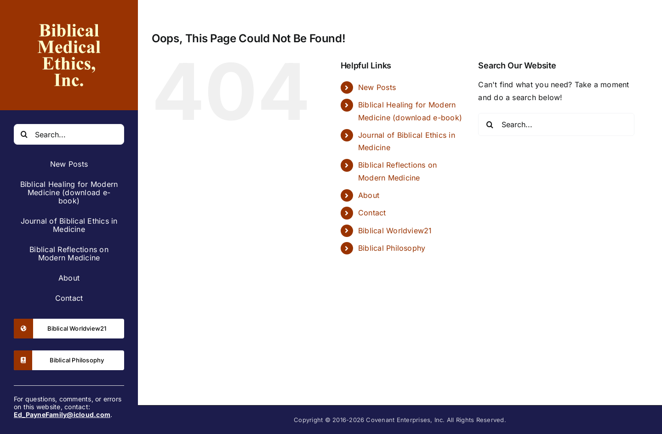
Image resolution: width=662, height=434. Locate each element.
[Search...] (69, 134)
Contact (372, 212)
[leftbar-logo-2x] (69, 17)
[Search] (24, 134)
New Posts (377, 87)
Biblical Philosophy (392, 248)
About (368, 195)
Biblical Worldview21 (395, 230)
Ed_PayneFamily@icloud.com (62, 414)
